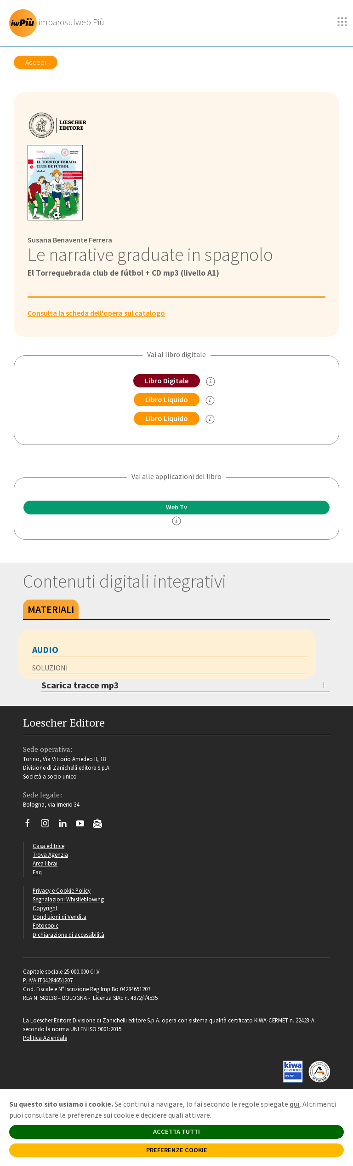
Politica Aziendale (45, 1037)
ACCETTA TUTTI (176, 1131)
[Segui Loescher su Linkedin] (66, 825)
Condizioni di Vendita (59, 916)
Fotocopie (45, 925)
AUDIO (45, 649)
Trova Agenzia (50, 854)
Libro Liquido (166, 399)
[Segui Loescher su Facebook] (31, 825)
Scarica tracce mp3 (80, 685)
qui (295, 1103)
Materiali (51, 609)
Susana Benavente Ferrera (70, 239)
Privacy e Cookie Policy (62, 890)
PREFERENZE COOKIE (176, 1150)
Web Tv (176, 507)
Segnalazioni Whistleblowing (68, 899)
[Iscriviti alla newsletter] (101, 825)
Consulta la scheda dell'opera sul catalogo (96, 312)
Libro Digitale (166, 380)
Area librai (45, 863)
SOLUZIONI (50, 667)
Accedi (35, 62)
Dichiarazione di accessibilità (68, 934)
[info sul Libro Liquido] (210, 400)
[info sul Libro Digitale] (210, 381)
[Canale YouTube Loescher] (83, 825)
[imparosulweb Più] (59, 23)
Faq (37, 872)
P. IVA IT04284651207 (48, 980)
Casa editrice (48, 845)
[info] (176, 520)
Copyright (45, 908)
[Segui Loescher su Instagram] (48, 825)
